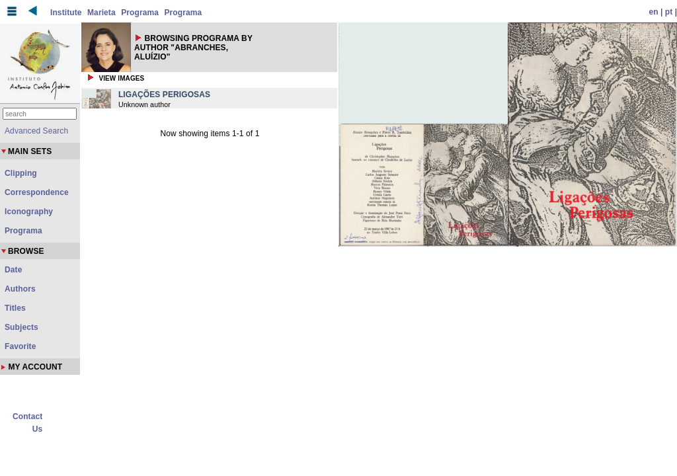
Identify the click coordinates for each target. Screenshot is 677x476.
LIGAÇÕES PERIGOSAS (164, 94)
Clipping (21, 173)
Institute (66, 12)
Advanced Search (36, 131)
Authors (20, 289)
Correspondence (37, 192)
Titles (15, 308)
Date (13, 269)
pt (669, 12)
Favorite (20, 346)
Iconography (29, 211)
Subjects (21, 327)
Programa (140, 12)
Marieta (101, 12)
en (653, 12)
